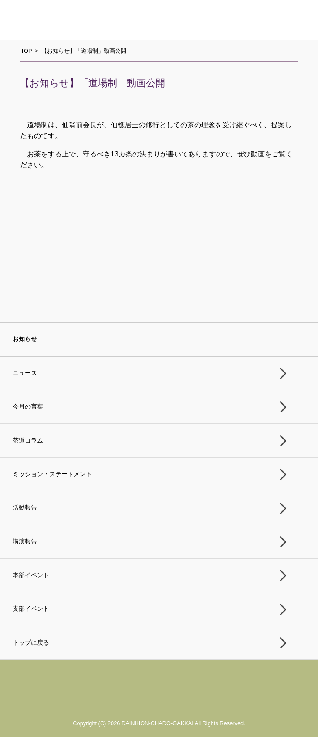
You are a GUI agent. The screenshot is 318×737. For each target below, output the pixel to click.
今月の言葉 (28, 406)
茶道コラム (28, 440)
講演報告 (25, 541)
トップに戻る (31, 642)
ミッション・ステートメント (52, 474)
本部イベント (31, 575)
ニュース (25, 373)
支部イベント (31, 608)
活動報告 (25, 507)
